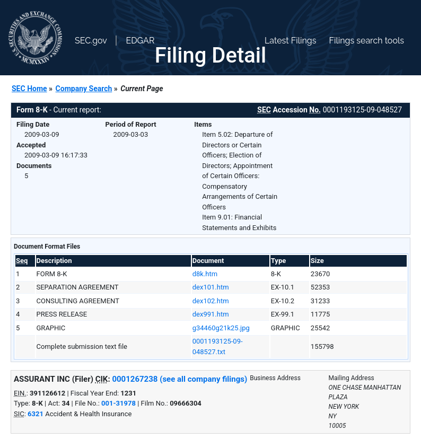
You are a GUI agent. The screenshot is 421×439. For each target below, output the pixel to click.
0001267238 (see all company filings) (179, 379)
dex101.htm (210, 287)
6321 (35, 414)
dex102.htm (210, 301)
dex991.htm (210, 314)
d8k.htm (204, 274)
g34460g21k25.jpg (221, 328)
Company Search (84, 88)
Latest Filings (290, 41)
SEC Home (29, 88)
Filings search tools (366, 41)
